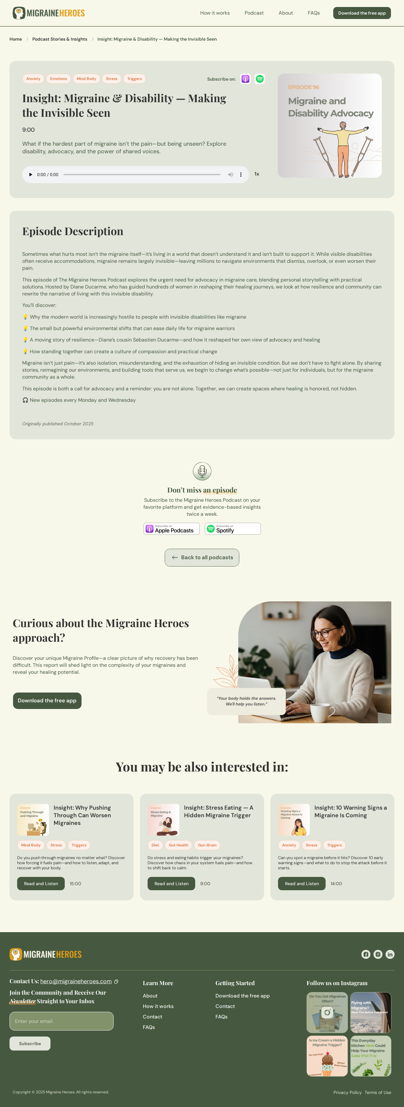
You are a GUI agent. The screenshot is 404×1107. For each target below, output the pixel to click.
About (286, 13)
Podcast (254, 13)
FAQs (314, 13)
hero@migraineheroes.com (76, 981)
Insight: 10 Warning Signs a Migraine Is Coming (351, 811)
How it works (215, 13)
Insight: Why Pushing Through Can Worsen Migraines (82, 815)
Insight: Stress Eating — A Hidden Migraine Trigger (219, 811)
